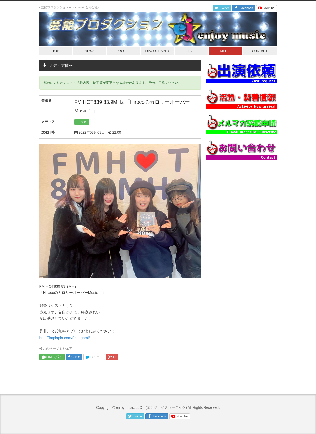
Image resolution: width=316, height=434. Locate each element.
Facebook (243, 8)
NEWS (89, 51)
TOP (55, 51)
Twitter (221, 8)
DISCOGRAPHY (157, 51)
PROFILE (123, 51)
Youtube (265, 8)
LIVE (191, 51)
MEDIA (225, 51)
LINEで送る (52, 357)
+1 (112, 357)
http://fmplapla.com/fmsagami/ (64, 338)
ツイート (94, 357)
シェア (74, 357)
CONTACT (260, 51)
